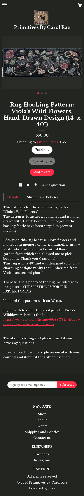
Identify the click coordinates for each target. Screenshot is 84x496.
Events (42, 426)
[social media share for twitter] (29, 185)
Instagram (42, 460)
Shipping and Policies (42, 432)
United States (47, 142)
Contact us (42, 438)
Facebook (42, 454)
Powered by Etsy (42, 488)
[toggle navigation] (4, 4)
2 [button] (42, 93)
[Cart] (80, 5)
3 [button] (46, 93)
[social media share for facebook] (21, 185)
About (42, 420)
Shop (42, 414)
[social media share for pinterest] (36, 185)
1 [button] (38, 93)
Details (12, 197)
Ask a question (53, 185)
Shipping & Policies (42, 197)
